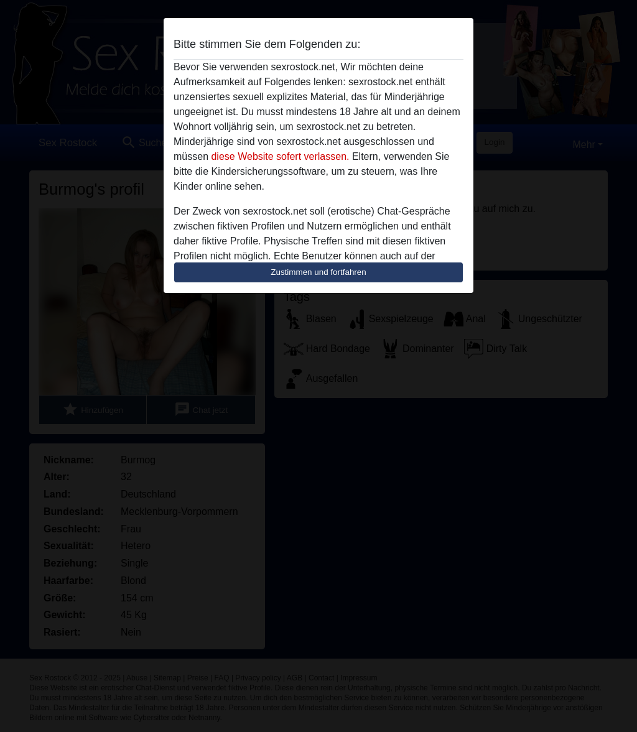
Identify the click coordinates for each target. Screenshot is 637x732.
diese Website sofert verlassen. (280, 156)
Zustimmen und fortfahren (318, 272)
